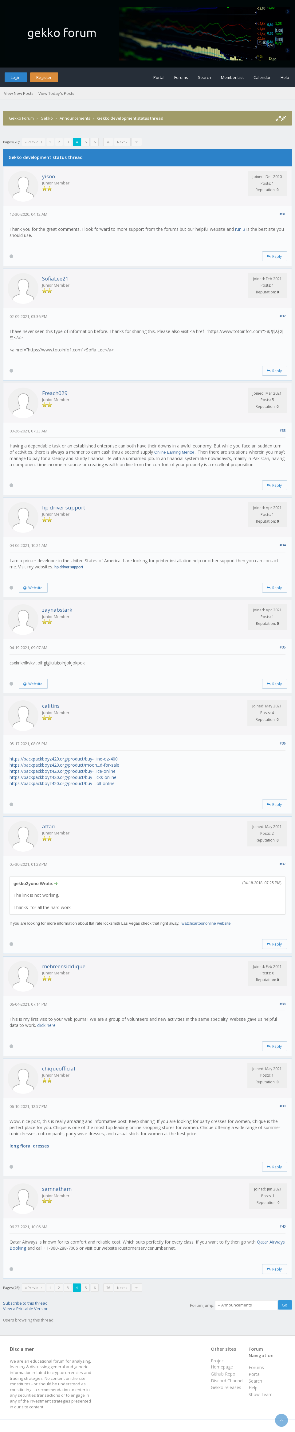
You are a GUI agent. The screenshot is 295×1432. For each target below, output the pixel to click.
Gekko (47, 118)
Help (285, 77)
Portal (158, 77)
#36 (282, 743)
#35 (282, 647)
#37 (282, 863)
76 (108, 142)
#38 (282, 1003)
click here (46, 1025)
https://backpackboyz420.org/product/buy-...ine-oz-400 (64, 759)
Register (44, 77)
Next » (122, 142)
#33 (282, 430)
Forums (181, 77)
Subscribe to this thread (25, 1303)
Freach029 (55, 393)
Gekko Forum (21, 118)
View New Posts (18, 93)
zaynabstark (57, 609)
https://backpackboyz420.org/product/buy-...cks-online (63, 777)
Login (16, 77)
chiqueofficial (58, 1068)
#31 (282, 213)
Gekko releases (226, 1387)
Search (204, 77)
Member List (232, 77)
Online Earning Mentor (174, 452)
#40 (282, 1226)
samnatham (57, 1188)
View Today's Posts (56, 93)
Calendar (262, 77)
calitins (51, 705)
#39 (282, 1106)
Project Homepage (222, 1364)
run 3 (240, 229)
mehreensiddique (63, 966)
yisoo (48, 176)
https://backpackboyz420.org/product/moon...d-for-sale (64, 765)
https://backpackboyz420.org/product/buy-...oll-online (62, 783)
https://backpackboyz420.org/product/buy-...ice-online (63, 771)
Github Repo (223, 1374)
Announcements (75, 118)
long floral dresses (29, 1146)
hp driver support (63, 507)
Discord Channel (227, 1381)
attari (49, 826)
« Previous (33, 142)
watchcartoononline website (206, 923)
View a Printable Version (26, 1308)
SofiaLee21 (55, 278)
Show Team (261, 1394)
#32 (282, 316)
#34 (282, 545)
